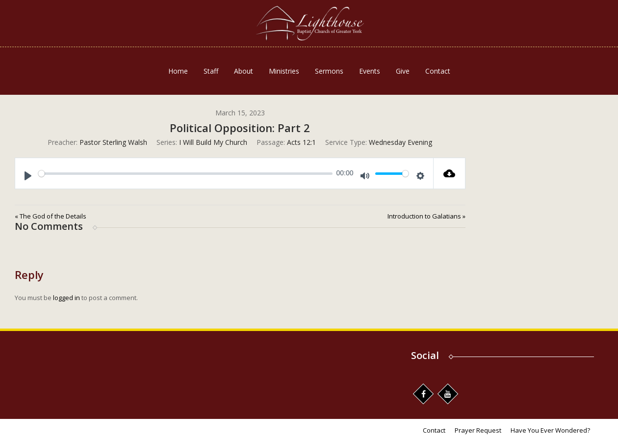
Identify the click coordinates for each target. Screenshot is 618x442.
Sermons (329, 71)
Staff (211, 71)
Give (403, 71)
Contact (437, 71)
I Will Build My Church (213, 142)
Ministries (284, 71)
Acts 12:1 (301, 142)
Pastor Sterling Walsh (113, 142)
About (243, 71)
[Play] (28, 176)
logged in (66, 297)
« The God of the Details (50, 216)
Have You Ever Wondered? (550, 430)
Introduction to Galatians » (426, 216)
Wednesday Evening (400, 142)
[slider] (185, 173)
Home (178, 71)
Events (369, 71)
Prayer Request (478, 430)
